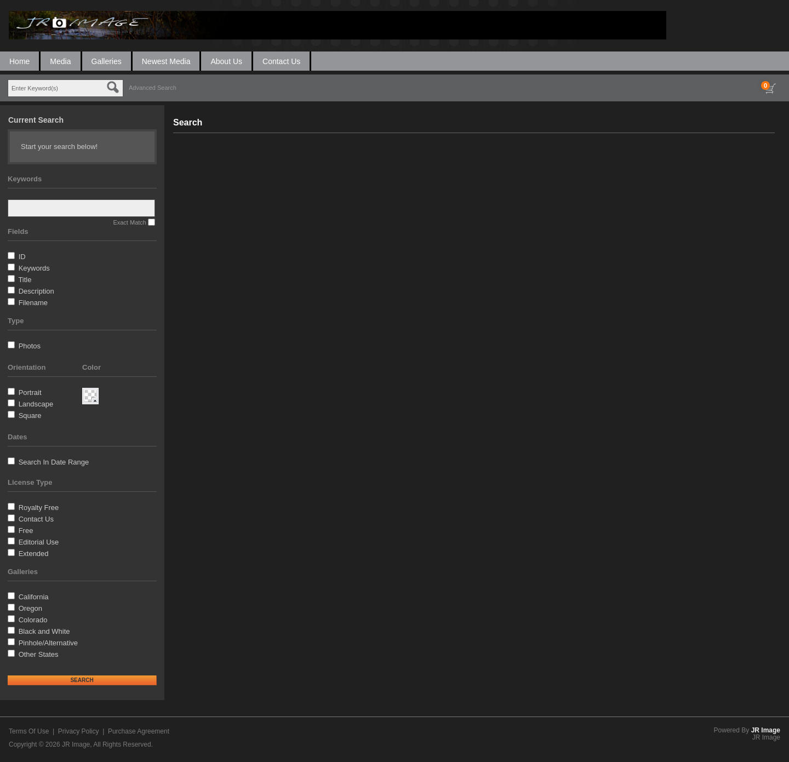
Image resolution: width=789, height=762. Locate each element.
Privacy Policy (78, 731)
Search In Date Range (54, 462)
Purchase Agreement (138, 731)
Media (60, 61)
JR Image (765, 730)
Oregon (30, 608)
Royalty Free (39, 507)
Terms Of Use (29, 731)
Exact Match (129, 222)
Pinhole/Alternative (48, 643)
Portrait (30, 392)
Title (24, 280)
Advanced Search (152, 87)
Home (19, 61)
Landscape (36, 404)
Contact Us (281, 61)
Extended (34, 553)
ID (22, 257)
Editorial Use (39, 542)
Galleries (107, 61)
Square (30, 415)
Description (36, 291)
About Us (226, 61)
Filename (33, 303)
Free (26, 530)
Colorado (33, 620)
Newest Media (166, 61)
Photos (30, 346)
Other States (39, 654)
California (34, 597)
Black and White (44, 631)
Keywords (34, 268)
